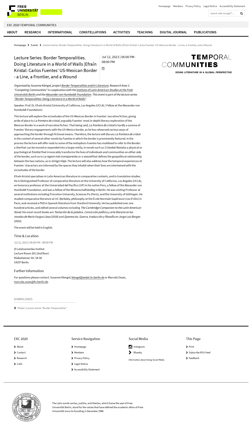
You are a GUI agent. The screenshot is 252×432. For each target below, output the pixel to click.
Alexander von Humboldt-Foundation (68, 94)
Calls (19, 363)
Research (32, 32)
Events (34, 45)
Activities (121, 32)
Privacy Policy (193, 6)
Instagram (139, 346)
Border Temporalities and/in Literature (84, 85)
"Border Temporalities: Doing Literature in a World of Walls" (50, 99)
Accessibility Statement (232, 6)
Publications (205, 32)
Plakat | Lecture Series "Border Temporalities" (42, 308)
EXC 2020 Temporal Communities (31, 25)
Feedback (194, 358)
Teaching (145, 32)
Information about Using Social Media (146, 359)
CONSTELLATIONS (92, 32)
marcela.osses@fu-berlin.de (31, 282)
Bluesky (138, 352)
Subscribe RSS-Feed (199, 352)
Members (178, 6)
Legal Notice (210, 6)
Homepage (164, 6)
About (12, 32)
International (60, 32)
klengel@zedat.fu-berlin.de (88, 277)
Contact (21, 352)
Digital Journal (173, 32)
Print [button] (191, 346)
